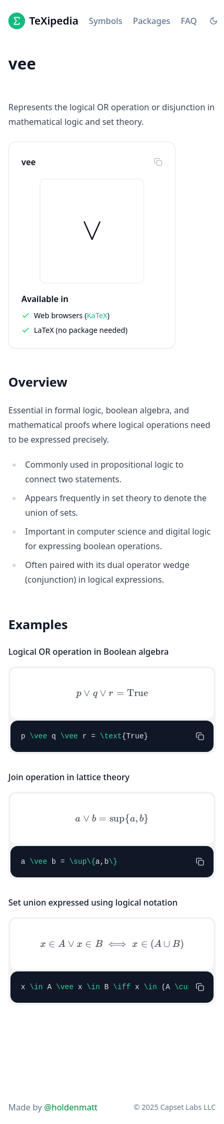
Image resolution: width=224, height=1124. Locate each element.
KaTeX (97, 315)
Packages (151, 21)
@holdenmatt (70, 1107)
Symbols (105, 21)
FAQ (189, 21)
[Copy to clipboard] (158, 162)
